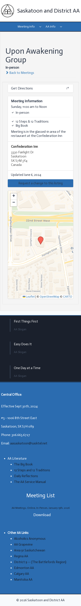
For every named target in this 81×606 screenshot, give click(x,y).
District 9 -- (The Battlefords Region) (40, 562)
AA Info (51, 26)
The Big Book (23, 464)
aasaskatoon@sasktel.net (28, 443)
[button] (40, 183)
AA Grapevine (23, 544)
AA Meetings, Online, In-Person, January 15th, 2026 (41, 507)
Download (42, 514)
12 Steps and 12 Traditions (32, 470)
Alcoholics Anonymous (30, 539)
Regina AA (21, 556)
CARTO (67, 296)
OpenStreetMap (49, 296)
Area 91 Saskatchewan (29, 550)
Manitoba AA (23, 580)
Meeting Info (26, 26)
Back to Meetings (19, 73)
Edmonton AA (24, 568)
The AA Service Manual (30, 482)
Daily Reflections (26, 476)
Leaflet (29, 296)
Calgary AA (21, 574)
